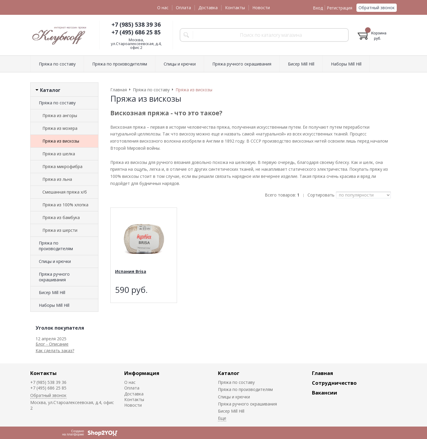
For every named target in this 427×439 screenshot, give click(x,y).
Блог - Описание (52, 344)
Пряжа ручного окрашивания (54, 276)
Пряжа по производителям (56, 245)
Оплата (183, 7)
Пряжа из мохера (59, 128)
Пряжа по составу (57, 103)
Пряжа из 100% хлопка (65, 204)
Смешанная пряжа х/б (64, 192)
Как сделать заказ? (55, 350)
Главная (322, 373)
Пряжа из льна (57, 179)
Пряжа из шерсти (59, 230)
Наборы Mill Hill (54, 305)
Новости (261, 7)
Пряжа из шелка (58, 154)
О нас (162, 7)
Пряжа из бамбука (61, 217)
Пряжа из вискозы (60, 141)
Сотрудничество (334, 382)
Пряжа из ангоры (59, 115)
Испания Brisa (130, 271)
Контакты (235, 7)
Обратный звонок (377, 7)
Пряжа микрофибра (62, 166)
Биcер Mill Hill (52, 292)
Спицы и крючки (55, 261)
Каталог (228, 373)
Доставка (208, 7)
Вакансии (324, 392)
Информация (141, 373)
